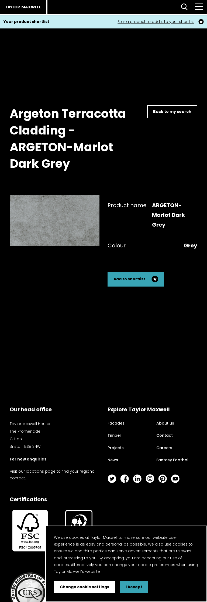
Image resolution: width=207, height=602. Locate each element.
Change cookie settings (84, 587)
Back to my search (172, 111)
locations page (41, 471)
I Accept (134, 587)
